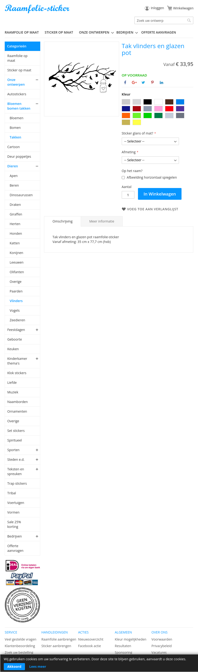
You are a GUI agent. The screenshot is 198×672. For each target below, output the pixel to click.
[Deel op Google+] (134, 82)
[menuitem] (23, 32)
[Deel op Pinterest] (152, 82)
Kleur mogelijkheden (130, 639)
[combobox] (163, 20)
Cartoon (13, 147)
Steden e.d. (15, 459)
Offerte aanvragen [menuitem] (158, 32)
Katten (15, 243)
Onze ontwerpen (16, 82)
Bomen (15, 127)
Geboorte (14, 339)
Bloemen (16, 118)
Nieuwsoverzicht (90, 639)
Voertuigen (15, 502)
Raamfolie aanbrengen (58, 639)
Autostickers (16, 94)
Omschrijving (63, 221)
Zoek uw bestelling (19, 652)
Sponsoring (123, 652)
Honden (16, 233)
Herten (15, 224)
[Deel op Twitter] (143, 82)
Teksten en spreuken (15, 471)
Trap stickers (17, 483)
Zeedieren (17, 320)
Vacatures (158, 652)
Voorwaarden (161, 639)
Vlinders (16, 301)
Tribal (11, 493)
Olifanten (17, 272)
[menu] (99, 32)
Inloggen (157, 8)
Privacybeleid (161, 646)
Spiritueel (14, 440)
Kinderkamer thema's (17, 360)
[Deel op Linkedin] (161, 82)
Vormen (13, 512)
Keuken (13, 349)
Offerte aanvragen (15, 548)
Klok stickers (16, 373)
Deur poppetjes (19, 156)
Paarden (16, 291)
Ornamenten (17, 411)
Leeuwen (17, 262)
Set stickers (16, 430)
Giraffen (16, 214)
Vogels (15, 310)
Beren (14, 185)
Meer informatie (101, 221)
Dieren (12, 166)
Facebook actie (89, 646)
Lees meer (37, 666)
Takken (15, 137)
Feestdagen (16, 329)
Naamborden (17, 401)
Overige (15, 281)
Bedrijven (14, 536)
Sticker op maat (19, 70)
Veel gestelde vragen (20, 639)
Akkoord (14, 666)
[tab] (62, 221)
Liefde (12, 382)
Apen (14, 175)
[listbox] (157, 112)
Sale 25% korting (14, 524)
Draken (15, 204)
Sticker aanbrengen (56, 646)
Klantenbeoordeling (20, 646)
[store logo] (38, 9)
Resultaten (123, 646)
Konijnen (16, 252)
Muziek (12, 392)
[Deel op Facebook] (125, 82)
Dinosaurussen (21, 195)
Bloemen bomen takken (18, 106)
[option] (126, 102)
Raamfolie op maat (17, 58)
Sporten (13, 450)
